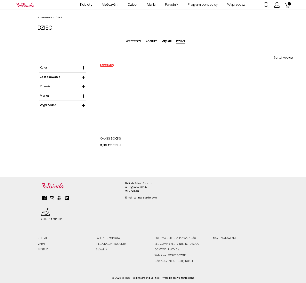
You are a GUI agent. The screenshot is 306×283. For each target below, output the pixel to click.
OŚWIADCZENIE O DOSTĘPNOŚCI (174, 261)
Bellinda (126, 278)
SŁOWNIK (101, 249)
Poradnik (171, 4)
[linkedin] (66, 199)
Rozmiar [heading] (62, 86)
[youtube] (59, 199)
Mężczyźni (110, 4)
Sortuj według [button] (287, 58)
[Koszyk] (288, 5)
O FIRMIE (42, 238)
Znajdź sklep (51, 215)
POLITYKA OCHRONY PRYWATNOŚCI (175, 238)
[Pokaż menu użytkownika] (277, 5)
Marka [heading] (62, 96)
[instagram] (52, 199)
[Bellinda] (25, 5)
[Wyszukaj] (266, 5)
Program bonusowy (203, 4)
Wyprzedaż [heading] (62, 105)
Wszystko (133, 42)
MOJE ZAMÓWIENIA (224, 238)
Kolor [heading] (62, 68)
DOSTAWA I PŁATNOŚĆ (168, 249)
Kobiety (86, 4)
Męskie (167, 42)
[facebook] (44, 199)
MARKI (41, 244)
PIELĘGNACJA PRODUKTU (111, 244)
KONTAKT (42, 249)
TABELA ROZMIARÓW (108, 238)
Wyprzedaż (236, 4)
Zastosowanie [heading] (62, 77)
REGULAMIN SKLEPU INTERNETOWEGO (177, 244)
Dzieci (132, 4)
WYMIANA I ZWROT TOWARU (171, 255)
